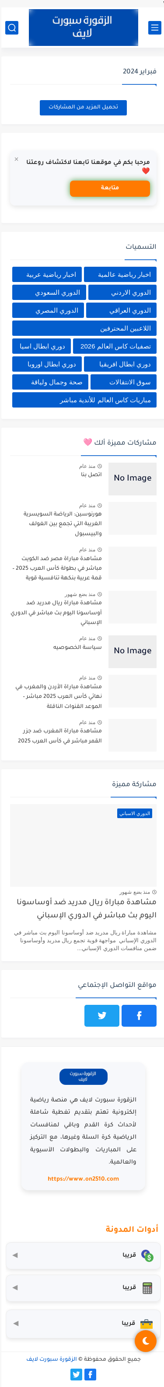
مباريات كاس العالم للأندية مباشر (104, 400)
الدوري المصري (55, 310)
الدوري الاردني (130, 292)
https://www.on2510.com (82, 1179)
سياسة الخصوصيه (76, 648)
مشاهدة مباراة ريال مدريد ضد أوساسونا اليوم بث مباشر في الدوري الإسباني (55, 613)
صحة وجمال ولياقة (55, 382)
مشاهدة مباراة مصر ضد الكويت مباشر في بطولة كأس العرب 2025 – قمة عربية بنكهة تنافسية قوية (56, 569)
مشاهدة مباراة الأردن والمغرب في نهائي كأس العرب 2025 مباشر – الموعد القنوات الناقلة (57, 697)
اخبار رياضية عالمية (123, 274)
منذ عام (86, 466)
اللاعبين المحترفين (124, 328)
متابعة (109, 188)
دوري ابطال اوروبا (50, 364)
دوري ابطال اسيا (41, 346)
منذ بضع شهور (78, 594)
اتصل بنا (90, 475)
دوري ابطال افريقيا (124, 364)
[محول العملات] (82, 1255)
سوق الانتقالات (129, 382)
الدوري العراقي (129, 310)
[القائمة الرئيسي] (153, 28)
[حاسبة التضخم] (82, 1288)
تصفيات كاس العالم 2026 (114, 346)
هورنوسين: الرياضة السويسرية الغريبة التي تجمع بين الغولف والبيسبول (61, 524)
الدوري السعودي (56, 292)
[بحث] (10, 28)
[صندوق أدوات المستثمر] (82, 1324)
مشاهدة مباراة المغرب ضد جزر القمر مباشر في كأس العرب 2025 (59, 736)
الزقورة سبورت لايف (50, 1360)
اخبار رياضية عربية (50, 274)
